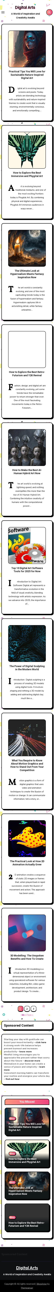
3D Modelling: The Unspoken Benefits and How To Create (27, 957)
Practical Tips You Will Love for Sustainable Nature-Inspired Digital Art (27, 75)
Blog (12, 1118)
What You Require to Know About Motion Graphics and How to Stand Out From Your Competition (27, 765)
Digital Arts (25, 7)
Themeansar (27, 1288)
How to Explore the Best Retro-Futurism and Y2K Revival (27, 373)
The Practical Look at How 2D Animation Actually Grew (27, 863)
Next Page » (27, 1014)
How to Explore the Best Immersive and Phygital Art (27, 174)
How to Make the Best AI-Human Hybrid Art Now (27, 471)
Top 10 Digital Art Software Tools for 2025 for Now (27, 569)
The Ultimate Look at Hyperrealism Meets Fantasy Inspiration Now (27, 274)
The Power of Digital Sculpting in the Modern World (27, 667)
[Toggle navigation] (3, 12)
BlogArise (42, 1283)
